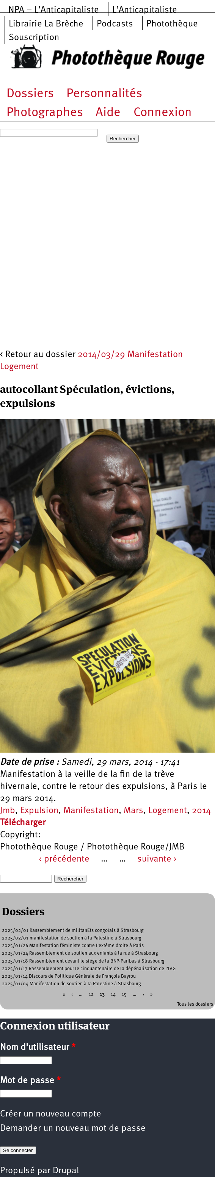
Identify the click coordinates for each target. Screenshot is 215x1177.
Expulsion (39, 810)
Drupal (66, 1170)
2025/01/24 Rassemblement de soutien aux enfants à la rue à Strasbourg (80, 953)
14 (113, 994)
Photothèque (172, 24)
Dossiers (30, 94)
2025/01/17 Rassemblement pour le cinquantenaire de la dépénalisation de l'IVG (89, 968)
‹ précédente (64, 859)
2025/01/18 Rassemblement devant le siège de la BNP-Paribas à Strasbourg (83, 961)
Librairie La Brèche (46, 24)
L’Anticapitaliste (144, 10)
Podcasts (115, 24)
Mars (133, 810)
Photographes (44, 113)
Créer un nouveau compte (50, 1114)
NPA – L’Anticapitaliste (53, 10)
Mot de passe (30, 1080)
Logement (167, 810)
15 (124, 994)
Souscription (34, 37)
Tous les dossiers (195, 1004)
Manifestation (91, 810)
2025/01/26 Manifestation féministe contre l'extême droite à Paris (73, 945)
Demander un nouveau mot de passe (73, 1128)
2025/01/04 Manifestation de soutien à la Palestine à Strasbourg (71, 983)
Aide (108, 113)
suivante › (157, 859)
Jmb (7, 810)
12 (91, 994)
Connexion (162, 113)
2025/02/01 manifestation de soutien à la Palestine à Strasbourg (71, 938)
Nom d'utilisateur (37, 1047)
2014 (201, 810)
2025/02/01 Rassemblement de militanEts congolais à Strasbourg (73, 930)
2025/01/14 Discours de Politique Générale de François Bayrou (69, 976)
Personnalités (104, 94)
